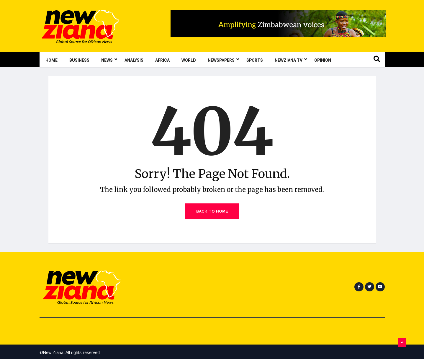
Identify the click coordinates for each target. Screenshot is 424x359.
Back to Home (212, 211)
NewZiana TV (291, 59)
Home (51, 60)
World (188, 60)
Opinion (322, 60)
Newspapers (223, 59)
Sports (254, 60)
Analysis (134, 60)
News (109, 59)
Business (79, 60)
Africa (162, 60)
